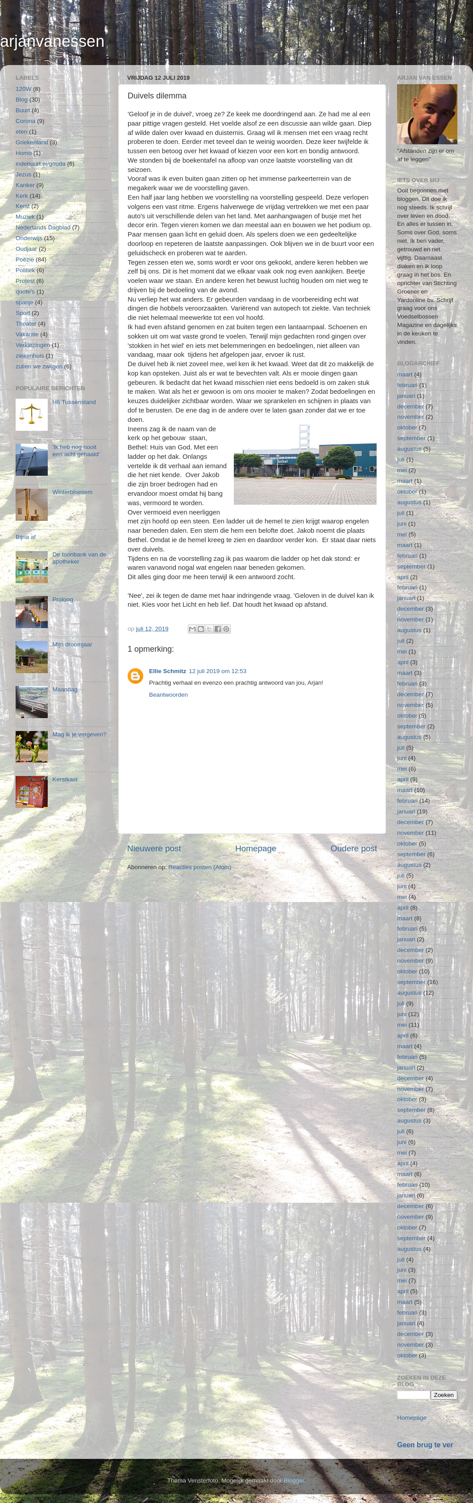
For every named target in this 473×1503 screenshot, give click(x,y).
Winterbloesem (72, 492)
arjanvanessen (52, 41)
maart (405, 374)
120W (23, 89)
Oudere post (354, 848)
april (403, 577)
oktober (407, 427)
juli (401, 459)
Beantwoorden (168, 694)
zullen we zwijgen (39, 366)
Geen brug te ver (425, 1445)
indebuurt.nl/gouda (41, 163)
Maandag (64, 689)
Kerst (23, 206)
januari (406, 395)
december (410, 406)
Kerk (22, 195)
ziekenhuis (30, 355)
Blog (22, 99)
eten (21, 131)
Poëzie (25, 259)
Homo (24, 153)
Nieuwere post (154, 848)
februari (407, 385)
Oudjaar (26, 248)
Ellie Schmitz (167, 671)
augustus (409, 448)
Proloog (62, 599)
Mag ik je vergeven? (79, 734)
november (410, 416)
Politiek (25, 270)
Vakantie (27, 334)
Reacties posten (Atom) (199, 867)
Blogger (294, 1480)
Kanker (25, 185)
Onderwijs (29, 238)
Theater (26, 323)
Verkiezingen (33, 345)
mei (402, 470)
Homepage (255, 848)
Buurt (23, 110)
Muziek (25, 216)
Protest (25, 281)
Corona (25, 121)
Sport (23, 313)
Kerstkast (64, 779)
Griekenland (32, 142)
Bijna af (26, 537)
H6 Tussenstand (74, 402)
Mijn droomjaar (72, 644)
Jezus (23, 174)
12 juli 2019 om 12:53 (217, 671)
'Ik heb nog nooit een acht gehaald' (76, 450)
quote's (25, 291)
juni (402, 523)
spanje (24, 302)
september (411, 438)
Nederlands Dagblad (43, 227)
